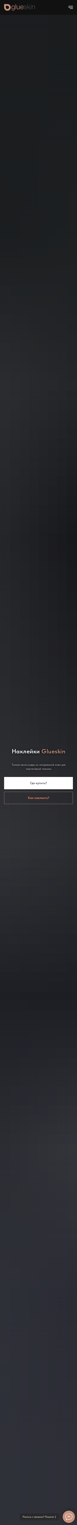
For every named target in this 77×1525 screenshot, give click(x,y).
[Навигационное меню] (70, 7)
